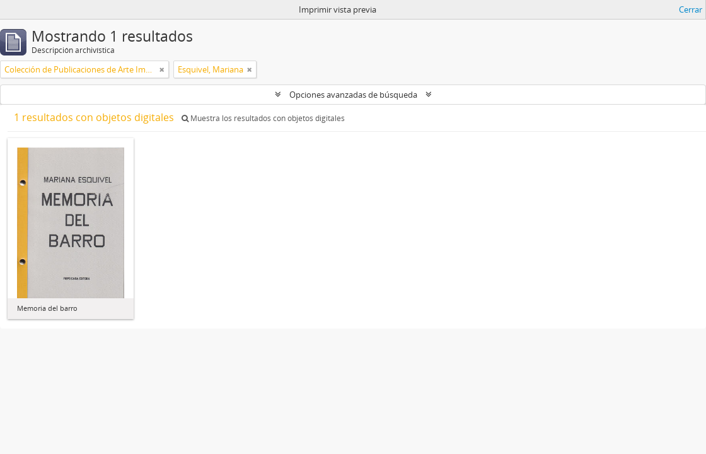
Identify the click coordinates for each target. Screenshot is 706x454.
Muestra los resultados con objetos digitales (263, 118)
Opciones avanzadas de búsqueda (353, 94)
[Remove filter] (162, 69)
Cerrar (690, 9)
